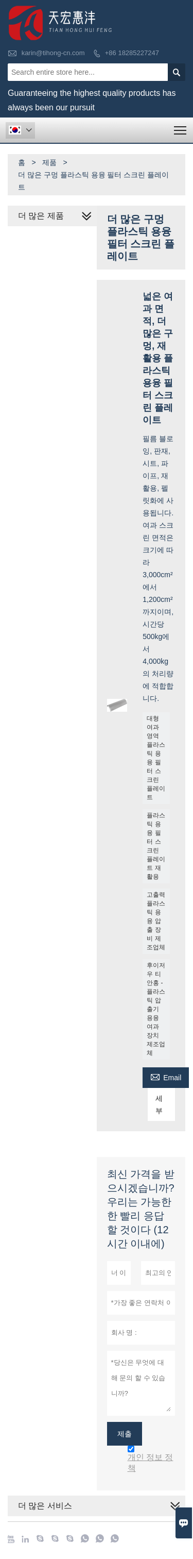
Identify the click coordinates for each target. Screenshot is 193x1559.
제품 (49, 162)
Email (165, 1076)
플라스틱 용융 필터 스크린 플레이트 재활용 (156, 846)
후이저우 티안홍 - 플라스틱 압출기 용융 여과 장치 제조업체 (156, 1009)
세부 (159, 1104)
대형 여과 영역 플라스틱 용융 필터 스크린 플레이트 (156, 758)
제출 (124, 1434)
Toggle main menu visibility (181, 127)
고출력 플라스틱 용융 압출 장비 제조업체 (156, 921)
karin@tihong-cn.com (53, 53)
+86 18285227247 (132, 53)
